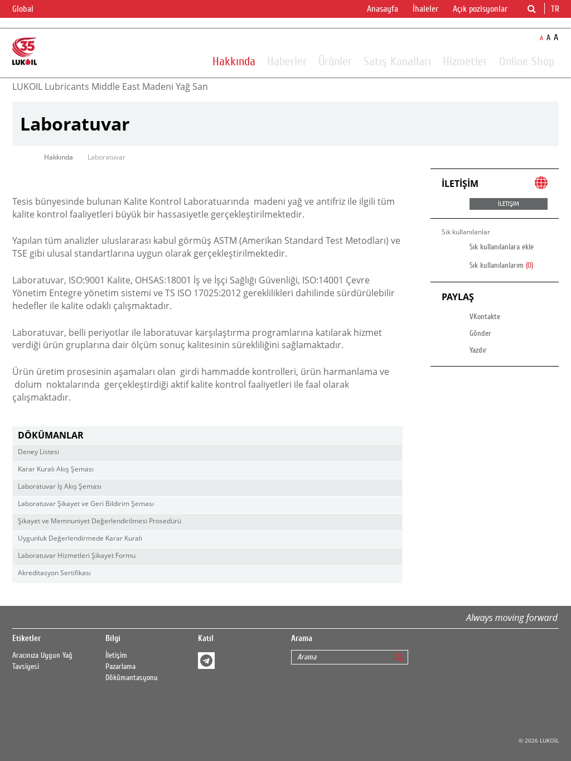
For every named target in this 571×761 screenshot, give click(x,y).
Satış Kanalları (397, 61)
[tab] (207, 435)
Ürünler (335, 61)
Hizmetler (465, 61)
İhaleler (425, 9)
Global (29, 9)
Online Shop (526, 61)
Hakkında (233, 61)
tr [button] (556, 9)
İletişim (116, 655)
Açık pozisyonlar (480, 9)
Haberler (287, 61)
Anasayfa (382, 9)
